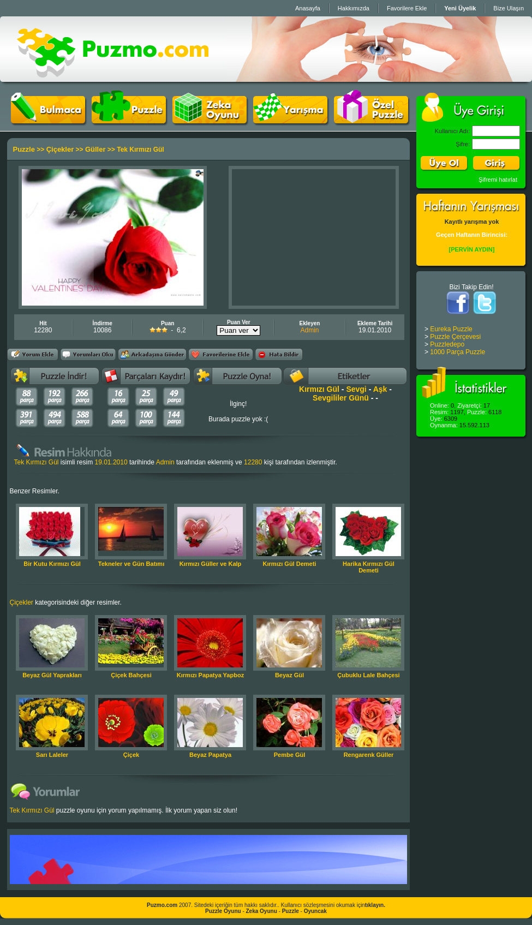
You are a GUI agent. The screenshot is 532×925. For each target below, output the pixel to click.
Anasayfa (307, 8)
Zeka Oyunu (261, 911)
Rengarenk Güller (369, 754)
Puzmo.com (162, 905)
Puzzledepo (447, 344)
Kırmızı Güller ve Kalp (211, 563)
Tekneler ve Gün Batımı (131, 563)
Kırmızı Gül (319, 389)
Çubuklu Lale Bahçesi (368, 675)
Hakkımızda (353, 8)
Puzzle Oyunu (223, 911)
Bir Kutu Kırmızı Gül (52, 563)
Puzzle (24, 149)
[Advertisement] (314, 237)
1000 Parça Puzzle (457, 352)
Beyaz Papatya (210, 754)
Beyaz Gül (289, 675)
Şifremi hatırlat (498, 179)
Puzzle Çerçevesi (455, 337)
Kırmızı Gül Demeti (289, 563)
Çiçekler (60, 149)
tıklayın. (375, 905)
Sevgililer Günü (341, 397)
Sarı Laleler (52, 754)
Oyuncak (315, 911)
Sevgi (356, 389)
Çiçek (131, 754)
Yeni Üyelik (460, 8)
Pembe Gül (289, 754)
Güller (95, 149)
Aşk (380, 389)
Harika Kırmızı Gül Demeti (368, 567)
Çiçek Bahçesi (131, 675)
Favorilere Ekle (407, 8)
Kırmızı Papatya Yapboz (210, 675)
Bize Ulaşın (508, 8)
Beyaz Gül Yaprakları (52, 675)
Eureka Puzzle (451, 329)
